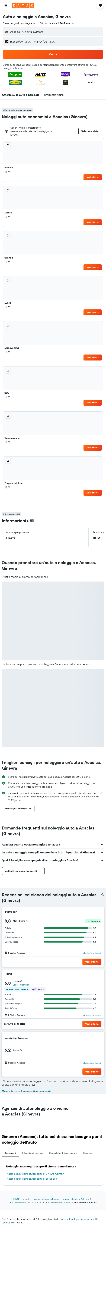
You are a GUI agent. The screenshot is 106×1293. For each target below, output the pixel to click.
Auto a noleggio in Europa (46, 1199)
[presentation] (102, 894)
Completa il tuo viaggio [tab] (63, 1153)
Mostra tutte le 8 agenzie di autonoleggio (26, 1091)
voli (68, 1219)
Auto (27, 1199)
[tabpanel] (53, 1172)
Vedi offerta (93, 177)
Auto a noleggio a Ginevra (58, 1202)
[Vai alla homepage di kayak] (23, 5)
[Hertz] (96, 973)
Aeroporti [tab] (10, 1153)
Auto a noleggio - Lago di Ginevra (25, 1202)
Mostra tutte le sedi (92, 953)
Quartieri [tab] (88, 1153)
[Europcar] (94, 911)
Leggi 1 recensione (22, 984)
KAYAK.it (17, 1199)
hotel (63, 1219)
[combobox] (19, 23)
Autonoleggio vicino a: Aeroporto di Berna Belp (32, 1178)
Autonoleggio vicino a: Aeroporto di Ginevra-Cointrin (35, 1173)
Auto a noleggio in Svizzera (76, 1199)
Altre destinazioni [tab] (32, 1153)
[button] (6, 5)
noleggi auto (78, 1219)
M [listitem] (7, 171)
